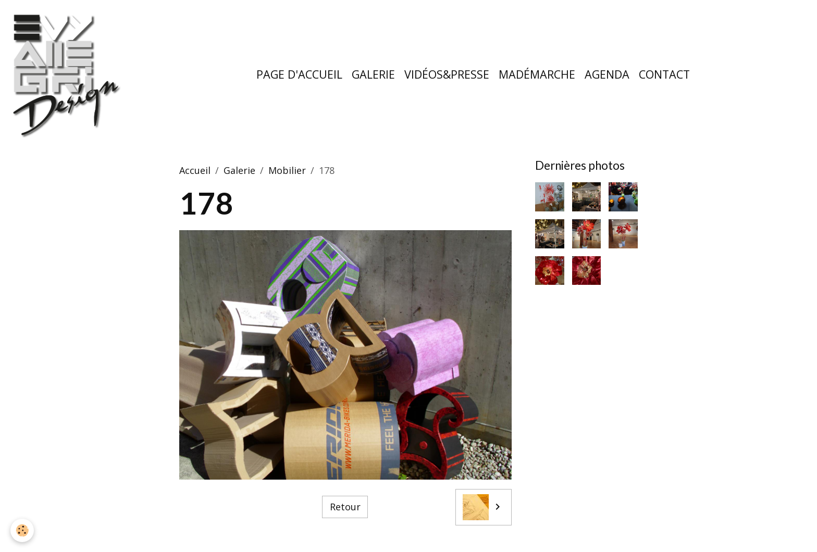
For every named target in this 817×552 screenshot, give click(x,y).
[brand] (69, 74)
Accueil (195, 170)
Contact (664, 74)
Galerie (373, 74)
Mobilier (287, 170)
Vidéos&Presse (446, 74)
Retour (345, 506)
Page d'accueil (299, 74)
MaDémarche (537, 74)
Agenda (607, 74)
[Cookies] (22, 530)
